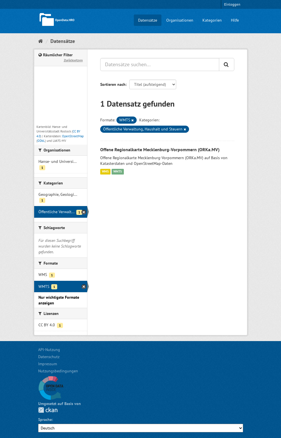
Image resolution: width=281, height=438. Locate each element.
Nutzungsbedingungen (58, 370)
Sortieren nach (113, 84)
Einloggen (232, 4)
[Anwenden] (226, 64)
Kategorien (212, 20)
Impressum (47, 363)
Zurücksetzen (73, 60)
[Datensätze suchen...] (159, 64)
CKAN (48, 410)
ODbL (41, 141)
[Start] (40, 41)
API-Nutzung (49, 349)
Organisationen (179, 20)
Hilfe (235, 20)
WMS (105, 172)
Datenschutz (49, 356)
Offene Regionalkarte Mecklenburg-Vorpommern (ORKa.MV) (160, 149)
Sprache (45, 419)
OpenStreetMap (73, 136)
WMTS (117, 172)
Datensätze (147, 20)
